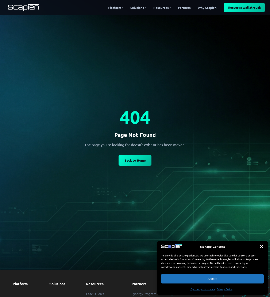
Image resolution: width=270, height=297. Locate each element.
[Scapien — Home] (23, 7)
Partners (139, 284)
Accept (212, 279)
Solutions (57, 284)
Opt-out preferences (202, 289)
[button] (261, 246)
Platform (20, 284)
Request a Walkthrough (244, 7)
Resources (95, 284)
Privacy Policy (224, 289)
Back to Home (135, 160)
